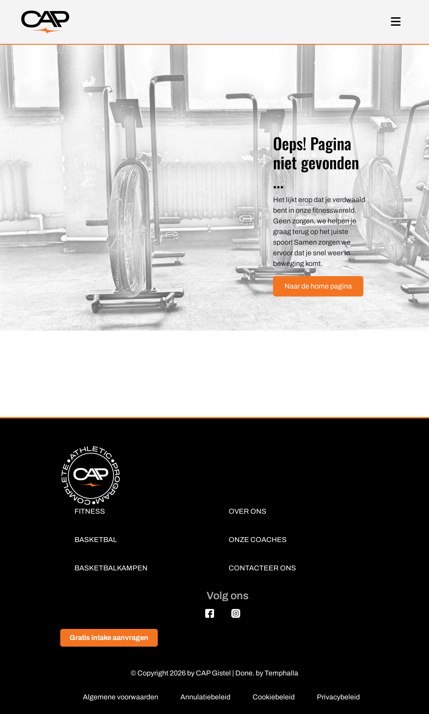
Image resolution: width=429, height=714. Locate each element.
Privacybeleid (338, 697)
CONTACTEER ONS (262, 568)
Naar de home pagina (318, 286)
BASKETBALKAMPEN (111, 568)
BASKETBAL (95, 539)
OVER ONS (247, 511)
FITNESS (89, 511)
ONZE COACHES (258, 539)
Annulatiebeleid (205, 697)
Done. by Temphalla (266, 673)
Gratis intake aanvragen (109, 637)
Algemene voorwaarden (120, 697)
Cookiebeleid (274, 697)
